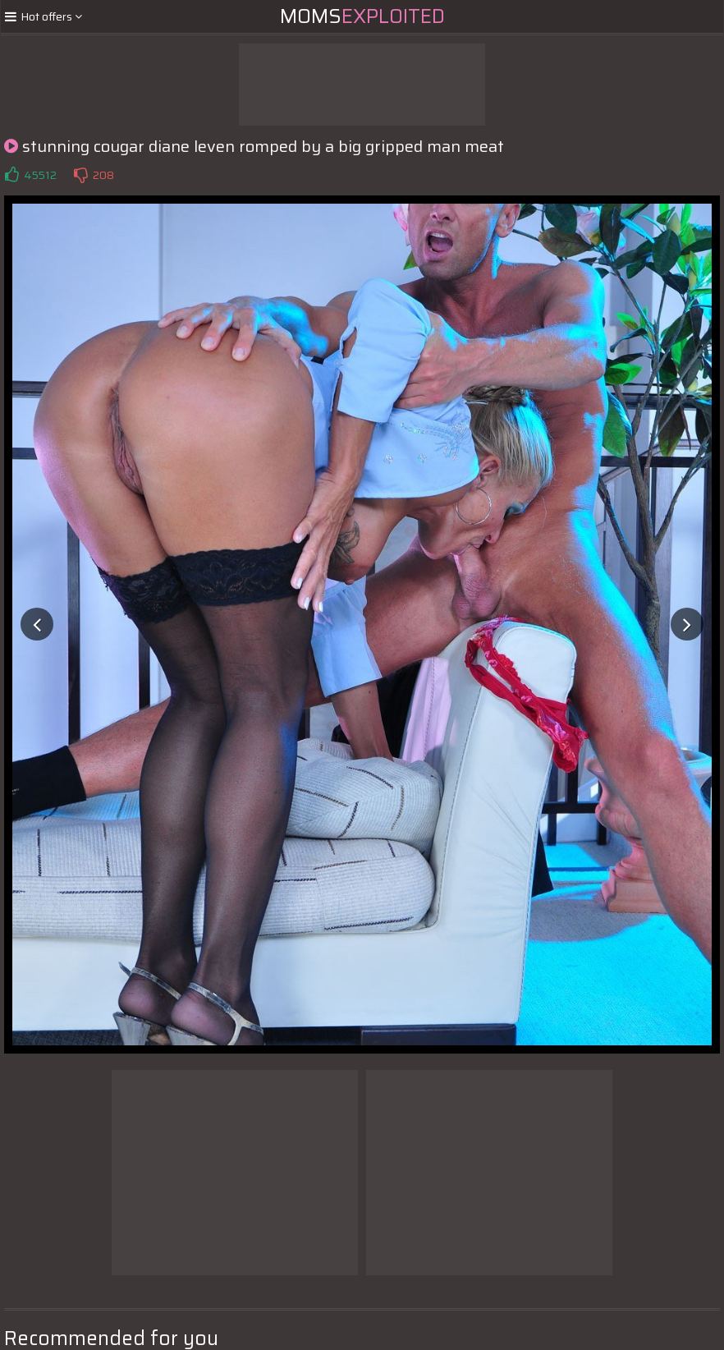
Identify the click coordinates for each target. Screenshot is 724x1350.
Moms (362, 16)
